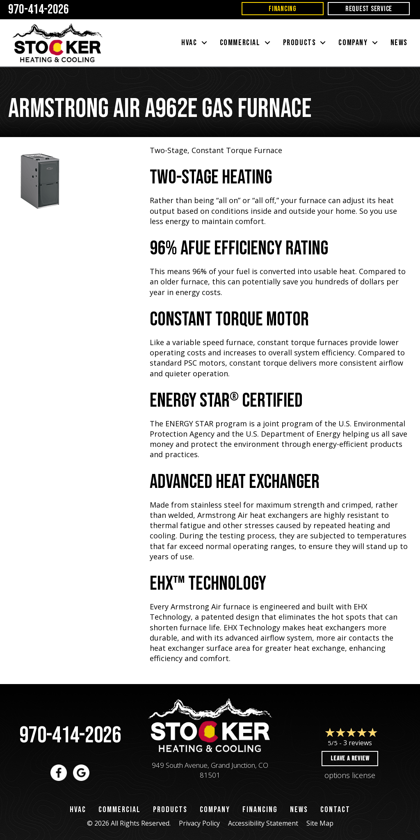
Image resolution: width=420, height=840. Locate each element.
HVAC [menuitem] (189, 43)
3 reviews (357, 742)
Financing (260, 810)
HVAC (78, 810)
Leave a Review (350, 758)
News (299, 810)
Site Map (319, 823)
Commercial (119, 810)
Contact (335, 810)
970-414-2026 (70, 735)
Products (170, 810)
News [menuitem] (399, 43)
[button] (204, 43)
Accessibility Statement (263, 823)
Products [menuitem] (299, 43)
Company (215, 810)
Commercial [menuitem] (240, 43)
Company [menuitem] (353, 43)
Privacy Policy (199, 823)
